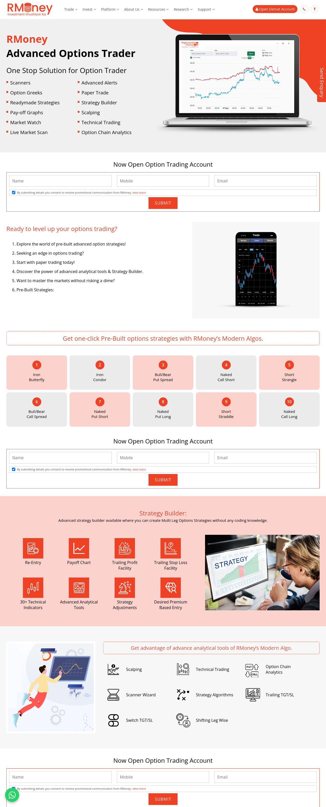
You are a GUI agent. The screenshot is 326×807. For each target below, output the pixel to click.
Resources (156, 9)
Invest (87, 9)
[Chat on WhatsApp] (12, 795)
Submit (163, 203)
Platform (108, 9)
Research (181, 9)
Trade (69, 9)
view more (139, 192)
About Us (131, 9)
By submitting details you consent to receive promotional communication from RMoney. (81, 192)
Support (204, 9)
